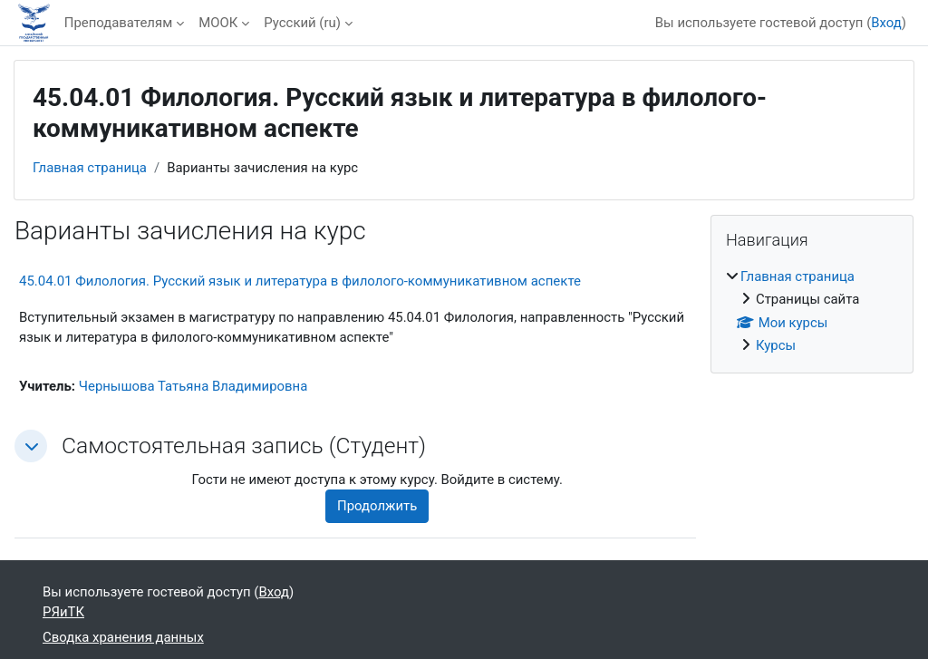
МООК (217, 23)
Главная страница (90, 168)
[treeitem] (812, 311)
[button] (30, 446)
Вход (886, 23)
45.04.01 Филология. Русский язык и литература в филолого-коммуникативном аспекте (300, 281)
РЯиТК (63, 612)
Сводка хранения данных (123, 637)
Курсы (776, 345)
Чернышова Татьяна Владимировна (193, 386)
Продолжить (377, 506)
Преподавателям (118, 23)
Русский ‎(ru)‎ (302, 23)
